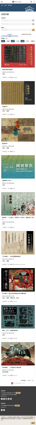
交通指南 (18, 393)
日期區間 (3, 18)
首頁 (2, 5)
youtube (6, 399)
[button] (31, 1)
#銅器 (22, 41)
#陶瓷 (12, 41)
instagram (4, 399)
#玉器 (17, 41)
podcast (11, 399)
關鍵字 (2, 27)
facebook (2, 399)
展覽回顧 (10, 5)
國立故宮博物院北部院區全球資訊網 (16, 2)
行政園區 (15, 394)
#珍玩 (27, 41)
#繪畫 (8, 41)
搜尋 (33, 30)
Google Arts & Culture (9, 399)
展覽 (5, 5)
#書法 (3, 41)
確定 (33, 423)
